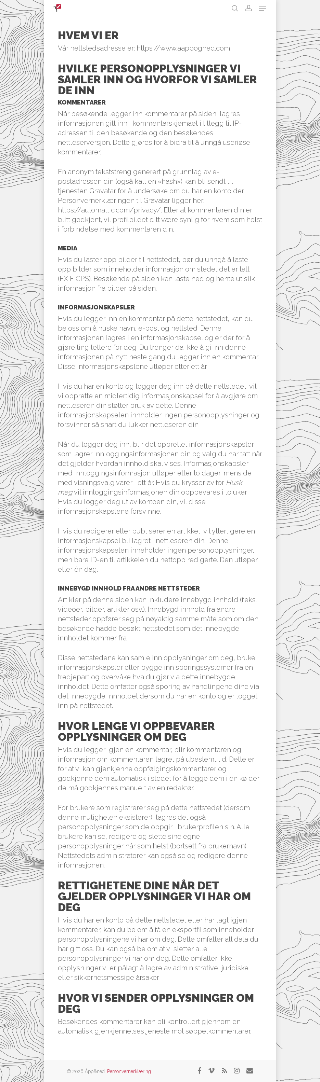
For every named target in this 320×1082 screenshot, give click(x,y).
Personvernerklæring (129, 1071)
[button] (262, 8)
